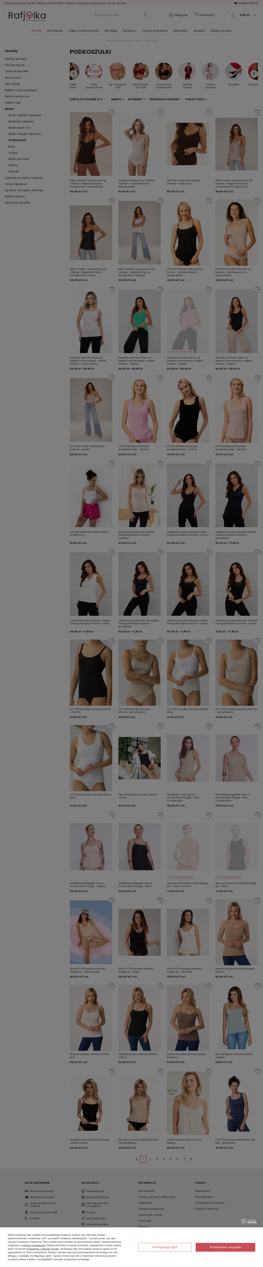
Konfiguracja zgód (165, 1247)
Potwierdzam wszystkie (225, 1247)
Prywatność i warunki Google (42, 1248)
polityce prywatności (34, 1245)
